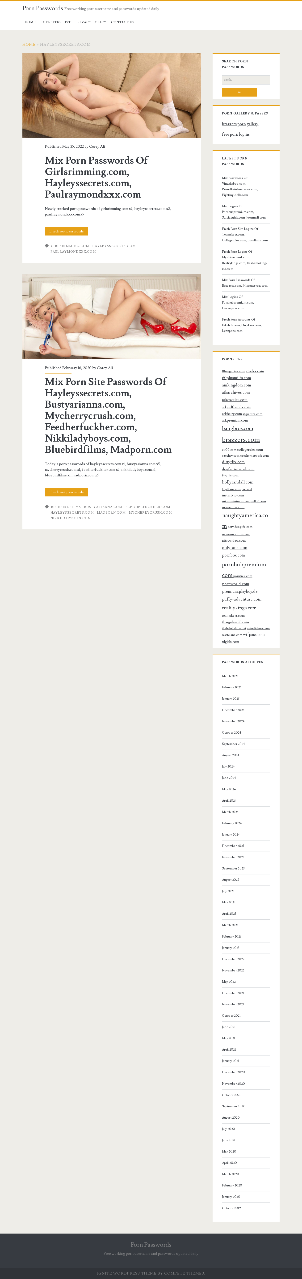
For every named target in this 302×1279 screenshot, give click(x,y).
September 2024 (233, 744)
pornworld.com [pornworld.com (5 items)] (235, 584)
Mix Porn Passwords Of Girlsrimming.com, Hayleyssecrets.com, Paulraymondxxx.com (111, 95)
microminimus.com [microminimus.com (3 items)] (236, 501)
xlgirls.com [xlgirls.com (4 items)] (230, 641)
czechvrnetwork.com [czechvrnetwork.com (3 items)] (254, 456)
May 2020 (229, 1151)
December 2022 (233, 959)
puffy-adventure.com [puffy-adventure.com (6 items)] (241, 599)
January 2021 (230, 1061)
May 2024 (229, 789)
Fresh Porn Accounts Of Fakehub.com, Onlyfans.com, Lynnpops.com (242, 325)
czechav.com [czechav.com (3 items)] (230, 456)
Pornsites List (56, 22)
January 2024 (231, 834)
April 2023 (229, 914)
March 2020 (230, 1174)
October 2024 (231, 733)
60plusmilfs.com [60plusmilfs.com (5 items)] (236, 378)
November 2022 (233, 970)
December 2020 (233, 1072)
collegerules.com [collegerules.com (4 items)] (250, 449)
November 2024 (233, 721)
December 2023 (233, 846)
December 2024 (233, 710)
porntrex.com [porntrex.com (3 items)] (242, 576)
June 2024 (229, 778)
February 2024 (232, 823)
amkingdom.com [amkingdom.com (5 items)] (236, 385)
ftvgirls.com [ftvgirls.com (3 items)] (230, 475)
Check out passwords (66, 231)
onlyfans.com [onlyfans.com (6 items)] (234, 547)
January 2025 (230, 699)
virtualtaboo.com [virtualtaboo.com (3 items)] (258, 628)
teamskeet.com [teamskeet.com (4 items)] (233, 615)
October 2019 (231, 1208)
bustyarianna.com (103, 507)
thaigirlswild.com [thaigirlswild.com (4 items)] (235, 622)
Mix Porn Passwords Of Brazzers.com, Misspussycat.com (245, 283)
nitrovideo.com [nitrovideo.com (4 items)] (234, 540)
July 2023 (228, 891)
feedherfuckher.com (148, 507)
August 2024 (230, 755)
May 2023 (228, 902)
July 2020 (228, 1129)
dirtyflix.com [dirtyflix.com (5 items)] (233, 462)
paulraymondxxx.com (73, 252)
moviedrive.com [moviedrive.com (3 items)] (233, 507)
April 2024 (229, 801)
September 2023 (233, 868)
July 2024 (228, 766)
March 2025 (230, 676)
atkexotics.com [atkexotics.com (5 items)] (234, 399)
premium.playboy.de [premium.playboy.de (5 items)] (239, 591)
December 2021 (233, 993)
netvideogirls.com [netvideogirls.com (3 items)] (240, 527)
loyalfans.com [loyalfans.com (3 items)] (231, 489)
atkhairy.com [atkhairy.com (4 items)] (232, 413)
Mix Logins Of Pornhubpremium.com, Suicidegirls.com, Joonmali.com (244, 211)
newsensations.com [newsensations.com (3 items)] (236, 534)
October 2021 (231, 1016)
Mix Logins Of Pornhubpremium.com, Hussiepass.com (238, 302)
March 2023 (230, 925)
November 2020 (233, 1084)
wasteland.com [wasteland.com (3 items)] (232, 635)
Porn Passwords (42, 8)
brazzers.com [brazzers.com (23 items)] (241, 439)
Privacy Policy (91, 22)
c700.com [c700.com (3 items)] (229, 450)
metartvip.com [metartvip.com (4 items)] (233, 495)
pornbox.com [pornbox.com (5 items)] (233, 555)
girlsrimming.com (70, 246)
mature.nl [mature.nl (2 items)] (247, 489)
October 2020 (232, 1095)
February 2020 (232, 1185)
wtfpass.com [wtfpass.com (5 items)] (254, 634)
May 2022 (229, 982)
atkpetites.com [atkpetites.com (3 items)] (252, 414)
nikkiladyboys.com (70, 518)
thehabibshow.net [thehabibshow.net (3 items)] (234, 628)
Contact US (123, 22)
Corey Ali (97, 146)
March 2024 (230, 812)
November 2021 (233, 1004)
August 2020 (231, 1118)
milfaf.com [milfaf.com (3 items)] (258, 501)
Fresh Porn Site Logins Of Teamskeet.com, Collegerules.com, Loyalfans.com (245, 234)
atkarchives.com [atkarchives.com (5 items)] (236, 392)
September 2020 (233, 1106)
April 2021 (229, 1050)
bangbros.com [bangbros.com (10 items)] (237, 428)
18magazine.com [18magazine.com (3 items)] (233, 371)
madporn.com (111, 513)
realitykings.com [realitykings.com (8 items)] (239, 608)
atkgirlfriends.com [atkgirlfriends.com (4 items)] (236, 407)
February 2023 (231, 936)
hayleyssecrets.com (114, 246)
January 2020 (231, 1197)
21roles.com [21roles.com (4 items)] (255, 371)
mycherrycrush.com (150, 513)
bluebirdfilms (66, 507)
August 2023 (230, 880)
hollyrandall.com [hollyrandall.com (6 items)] (237, 482)
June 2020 (229, 1140)
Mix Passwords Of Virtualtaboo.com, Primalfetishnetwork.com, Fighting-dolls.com (240, 186)
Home (30, 22)
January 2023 (230, 948)
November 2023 (233, 857)
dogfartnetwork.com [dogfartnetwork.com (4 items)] (238, 469)
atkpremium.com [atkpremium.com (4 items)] (235, 420)
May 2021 (228, 1038)
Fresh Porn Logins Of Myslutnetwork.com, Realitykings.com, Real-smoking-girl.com (244, 260)
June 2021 (228, 1027)
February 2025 (231, 687)
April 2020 (229, 1163)
